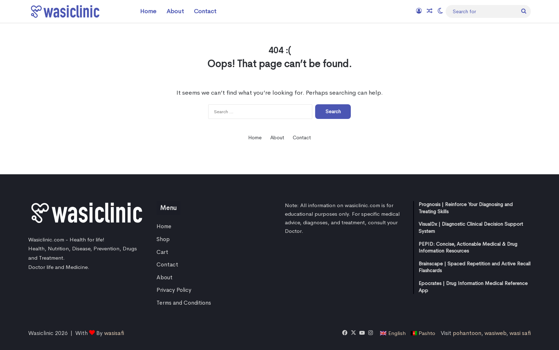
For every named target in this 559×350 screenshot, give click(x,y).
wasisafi (114, 333)
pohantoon (467, 333)
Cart (162, 252)
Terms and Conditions (184, 302)
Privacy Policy (174, 290)
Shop (163, 239)
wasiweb (495, 333)
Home (148, 11)
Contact (205, 11)
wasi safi (520, 333)
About (175, 11)
